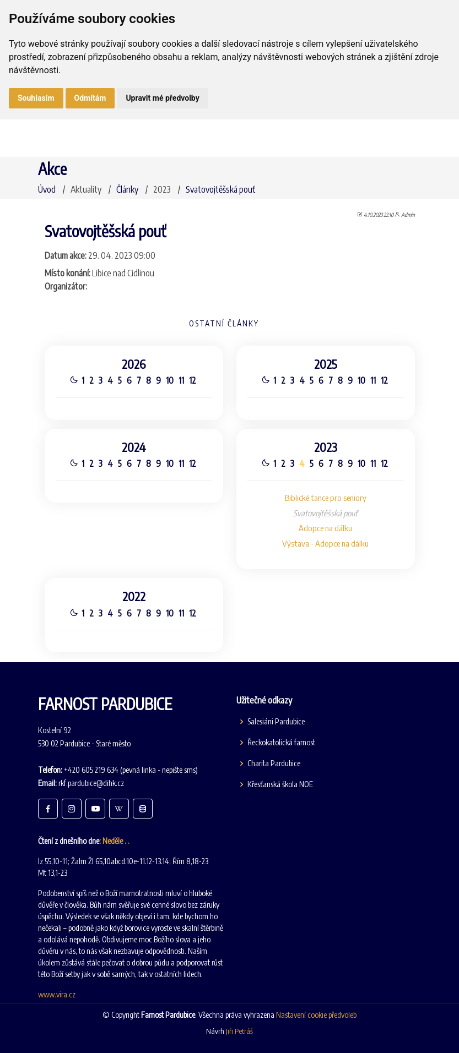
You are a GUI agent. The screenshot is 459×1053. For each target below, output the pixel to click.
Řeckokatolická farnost (281, 742)
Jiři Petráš (239, 1031)
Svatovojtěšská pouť (220, 189)
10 (168, 378)
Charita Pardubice (273, 763)
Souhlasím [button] (36, 98)
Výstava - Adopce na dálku (327, 544)
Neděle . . (115, 840)
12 (192, 378)
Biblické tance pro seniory (327, 498)
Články (127, 189)
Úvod (47, 189)
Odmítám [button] (90, 98)
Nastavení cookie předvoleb (316, 1014)
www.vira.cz (56, 994)
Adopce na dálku (327, 528)
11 (180, 378)
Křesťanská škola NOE (280, 784)
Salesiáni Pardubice (276, 721)
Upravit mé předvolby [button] (162, 98)
